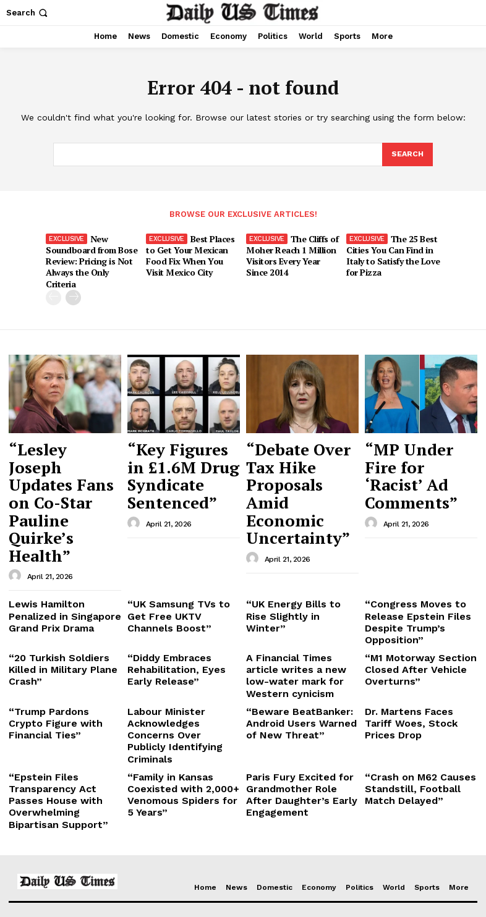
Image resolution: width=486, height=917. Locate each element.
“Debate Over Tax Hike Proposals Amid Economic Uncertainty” (301, 447)
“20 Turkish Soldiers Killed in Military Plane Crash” (64, 559)
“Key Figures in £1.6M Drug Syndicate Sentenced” (167, 447)
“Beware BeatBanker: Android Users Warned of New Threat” (297, 599)
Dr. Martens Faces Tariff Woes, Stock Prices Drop (414, 594)
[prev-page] (53, 282)
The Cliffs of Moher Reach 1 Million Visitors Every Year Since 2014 (291, 253)
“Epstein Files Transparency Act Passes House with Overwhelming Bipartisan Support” (61, 649)
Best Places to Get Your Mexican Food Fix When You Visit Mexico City (192, 253)
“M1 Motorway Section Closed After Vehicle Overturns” (410, 564)
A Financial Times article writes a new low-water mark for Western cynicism (301, 564)
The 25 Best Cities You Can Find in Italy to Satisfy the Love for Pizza (390, 253)
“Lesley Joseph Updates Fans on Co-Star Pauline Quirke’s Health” (63, 447)
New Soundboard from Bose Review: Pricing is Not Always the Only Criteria (91, 253)
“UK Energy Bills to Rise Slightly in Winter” (294, 515)
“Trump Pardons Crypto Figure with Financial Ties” (64, 594)
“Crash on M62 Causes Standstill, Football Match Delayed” (416, 644)
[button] (28, 13)
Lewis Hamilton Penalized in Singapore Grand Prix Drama (61, 519)
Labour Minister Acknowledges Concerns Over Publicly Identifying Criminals (177, 604)
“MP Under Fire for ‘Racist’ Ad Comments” (415, 441)
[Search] (407, 155)
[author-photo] (17, 483)
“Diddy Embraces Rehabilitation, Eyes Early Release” (178, 564)
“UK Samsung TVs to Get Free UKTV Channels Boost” (177, 519)
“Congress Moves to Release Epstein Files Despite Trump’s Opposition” (408, 524)
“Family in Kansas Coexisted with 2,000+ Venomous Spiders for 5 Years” (175, 649)
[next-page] (73, 282)
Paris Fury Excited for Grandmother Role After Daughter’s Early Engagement (294, 649)
